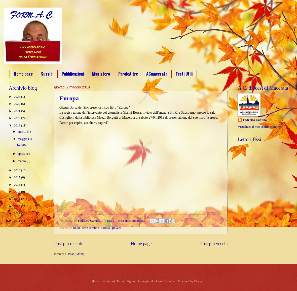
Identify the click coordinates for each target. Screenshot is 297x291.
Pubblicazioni (73, 74)
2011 (17, 220)
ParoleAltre (128, 74)
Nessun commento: (131, 220)
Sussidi (47, 74)
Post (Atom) (76, 254)
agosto (22, 131)
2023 (17, 97)
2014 (17, 199)
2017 (17, 177)
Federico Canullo (255, 120)
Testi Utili (184, 74)
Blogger (199, 281)
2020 (17, 118)
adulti (76, 228)
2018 (17, 170)
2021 (17, 111)
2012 (17, 213)
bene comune (90, 228)
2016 (17, 184)
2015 (17, 191)
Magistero (101, 74)
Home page (23, 74)
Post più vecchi (214, 243)
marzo (22, 161)
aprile (22, 153)
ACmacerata (156, 74)
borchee (171, 281)
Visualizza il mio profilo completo (260, 126)
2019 (17, 125)
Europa (69, 98)
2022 (17, 104)
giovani (116, 228)
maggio (23, 139)
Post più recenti (68, 243)
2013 (17, 206)
